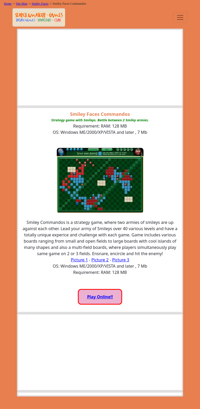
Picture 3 (120, 260)
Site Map (21, 3)
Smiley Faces (40, 3)
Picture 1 (79, 260)
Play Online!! (100, 297)
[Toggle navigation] (180, 17)
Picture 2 (100, 260)
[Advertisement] (100, 69)
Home (7, 3)
